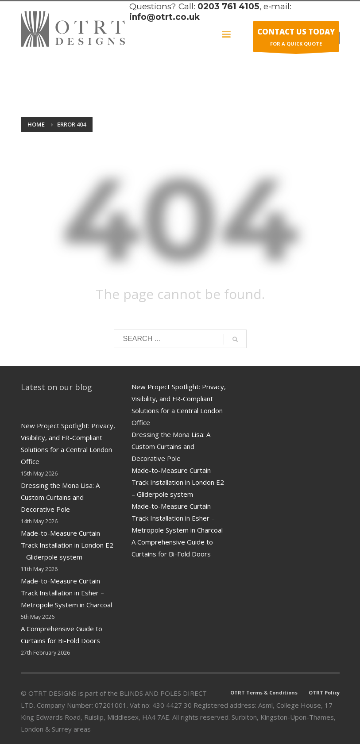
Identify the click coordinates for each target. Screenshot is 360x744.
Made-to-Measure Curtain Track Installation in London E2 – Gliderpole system (67, 545)
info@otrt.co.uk (164, 17)
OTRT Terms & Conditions (264, 692)
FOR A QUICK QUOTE (296, 39)
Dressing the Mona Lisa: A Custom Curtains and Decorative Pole (60, 497)
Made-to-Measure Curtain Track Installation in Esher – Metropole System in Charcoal (66, 592)
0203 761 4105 (228, 6)
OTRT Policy (324, 692)
